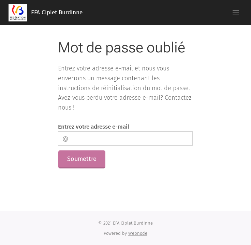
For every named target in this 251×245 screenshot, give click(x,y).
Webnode (137, 233)
